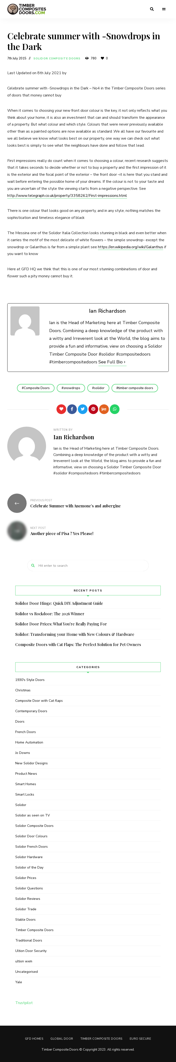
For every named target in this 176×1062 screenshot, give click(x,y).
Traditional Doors (28, 940)
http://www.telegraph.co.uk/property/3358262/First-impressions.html (67, 195)
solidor (99, 388)
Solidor (20, 805)
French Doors (25, 732)
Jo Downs (22, 753)
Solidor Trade (25, 909)
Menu (164, 9)
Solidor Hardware (29, 857)
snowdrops (72, 388)
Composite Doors (37, 388)
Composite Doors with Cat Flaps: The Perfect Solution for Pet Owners (78, 644)
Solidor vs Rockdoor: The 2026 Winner (49, 613)
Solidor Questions (29, 888)
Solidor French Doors (31, 846)
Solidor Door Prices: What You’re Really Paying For (61, 623)
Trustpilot (24, 1003)
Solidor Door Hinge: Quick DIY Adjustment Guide (59, 603)
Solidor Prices (25, 878)
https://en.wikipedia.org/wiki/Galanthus (130, 247)
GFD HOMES (34, 1039)
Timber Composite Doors (34, 930)
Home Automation (29, 742)
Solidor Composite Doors (56, 58)
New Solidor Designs (31, 763)
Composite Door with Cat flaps (39, 700)
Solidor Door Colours (31, 836)
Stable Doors (25, 919)
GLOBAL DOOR (61, 1039)
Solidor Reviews (27, 898)
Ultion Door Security (31, 951)
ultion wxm (23, 961)
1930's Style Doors (30, 680)
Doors (19, 721)
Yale (18, 982)
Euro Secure (140, 1039)
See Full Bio (110, 362)
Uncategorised (26, 971)
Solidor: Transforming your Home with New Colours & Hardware (74, 634)
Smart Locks (24, 794)
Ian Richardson (73, 437)
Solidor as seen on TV (32, 815)
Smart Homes (25, 784)
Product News (26, 773)
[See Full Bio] (125, 362)
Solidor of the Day (29, 867)
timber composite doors (135, 388)
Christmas (23, 690)
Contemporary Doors (31, 711)
